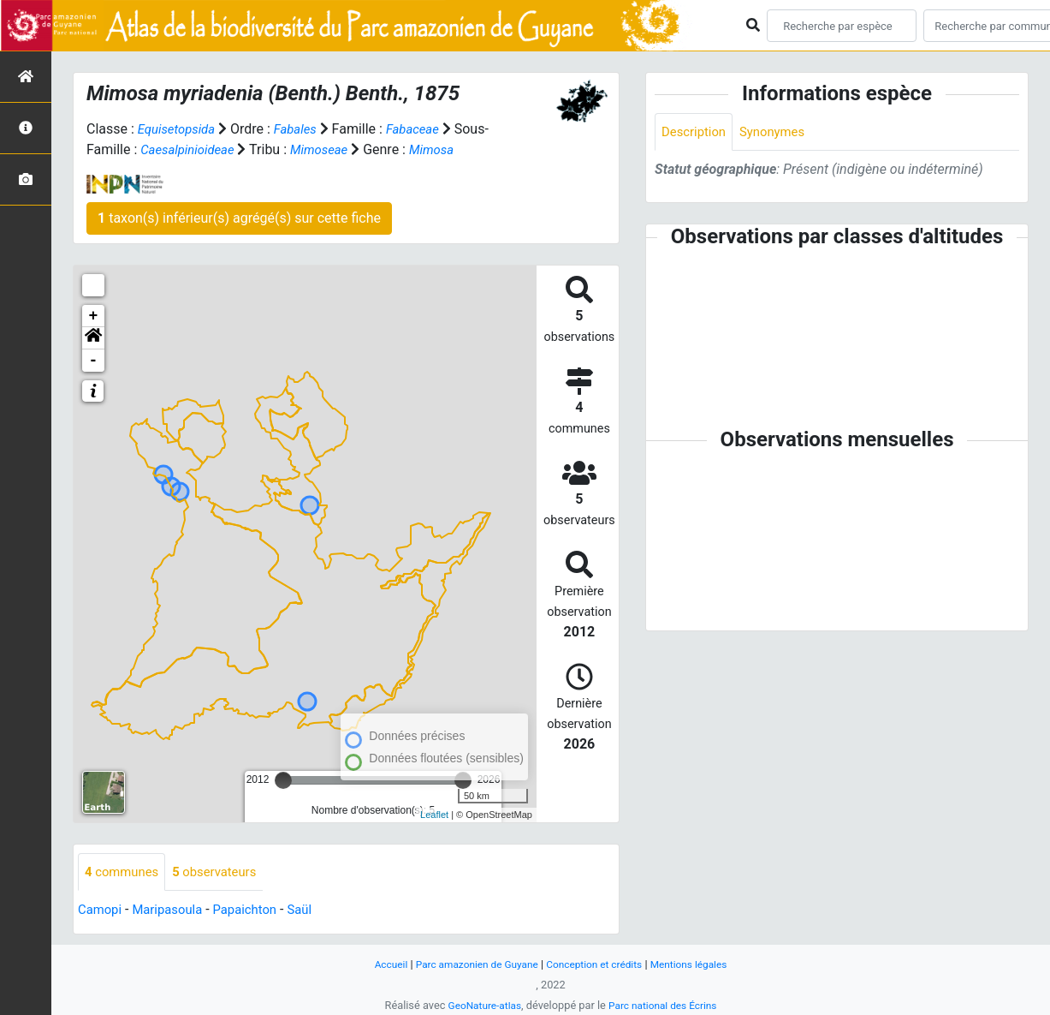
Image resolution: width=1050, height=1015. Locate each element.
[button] (93, 338)
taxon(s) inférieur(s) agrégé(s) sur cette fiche (239, 218)
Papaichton (256, 911)
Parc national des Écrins (665, 1005)
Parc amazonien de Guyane (471, 964)
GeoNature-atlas (480, 1005)
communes (124, 872)
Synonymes (779, 132)
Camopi (101, 911)
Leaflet (434, 814)
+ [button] (93, 316)
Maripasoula (173, 911)
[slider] (283, 780)
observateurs (223, 872)
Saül (314, 911)
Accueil (379, 964)
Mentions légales (698, 964)
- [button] (93, 360)
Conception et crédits (597, 964)
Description (696, 132)
